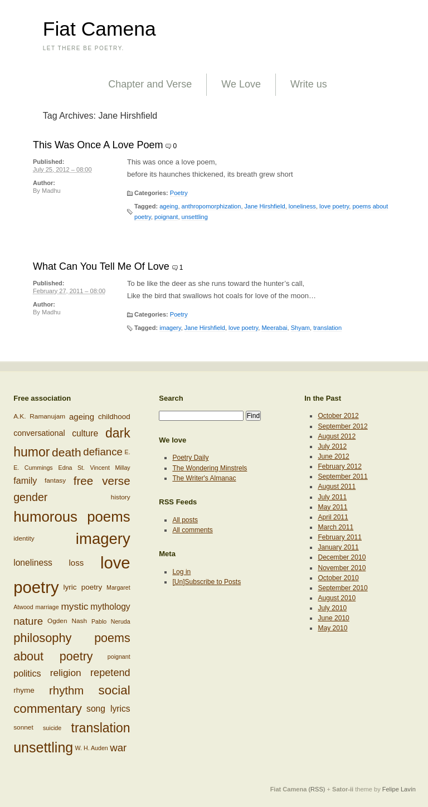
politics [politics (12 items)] (27, 673)
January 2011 (338, 547)
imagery (170, 327)
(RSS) (316, 789)
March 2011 (335, 527)
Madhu (51, 190)
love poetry (334, 206)
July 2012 (332, 446)
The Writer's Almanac (204, 478)
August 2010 (337, 598)
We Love (241, 84)
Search (171, 398)
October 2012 (338, 416)
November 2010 (342, 568)
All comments (192, 530)
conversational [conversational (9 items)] (39, 432)
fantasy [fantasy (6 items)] (55, 480)
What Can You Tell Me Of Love (101, 266)
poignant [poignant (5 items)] (119, 656)
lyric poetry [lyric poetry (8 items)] (83, 586)
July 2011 (332, 497)
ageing (168, 206)
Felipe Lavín (399, 789)
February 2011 (340, 537)
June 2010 (333, 618)
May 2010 (332, 628)
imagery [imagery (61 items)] (103, 538)
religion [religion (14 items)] (65, 672)
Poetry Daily (190, 457)
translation (327, 327)
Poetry (179, 192)
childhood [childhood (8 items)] (114, 417)
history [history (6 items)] (120, 497)
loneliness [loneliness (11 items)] (32, 562)
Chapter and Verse (150, 84)
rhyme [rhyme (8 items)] (24, 690)
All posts (185, 520)
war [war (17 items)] (118, 747)
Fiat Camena (99, 29)
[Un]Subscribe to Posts (206, 582)
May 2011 (332, 507)
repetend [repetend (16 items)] (110, 672)
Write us (308, 84)
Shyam (300, 327)
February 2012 (340, 466)
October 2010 (338, 578)
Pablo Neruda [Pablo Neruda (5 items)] (110, 621)
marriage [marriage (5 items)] (47, 607)
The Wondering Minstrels (209, 468)
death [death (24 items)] (66, 452)
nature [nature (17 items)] (28, 621)
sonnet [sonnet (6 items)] (23, 727)
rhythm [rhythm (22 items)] (66, 690)
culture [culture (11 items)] (85, 432)
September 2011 (342, 476)
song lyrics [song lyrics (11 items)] (108, 708)
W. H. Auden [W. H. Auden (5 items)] (91, 748)
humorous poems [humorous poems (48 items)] (71, 516)
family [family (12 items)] (25, 480)
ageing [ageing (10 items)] (81, 416)
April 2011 (333, 517)
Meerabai (274, 327)
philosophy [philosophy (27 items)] (42, 638)
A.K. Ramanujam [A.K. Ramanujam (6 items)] (39, 417)
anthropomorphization (211, 206)
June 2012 (333, 456)
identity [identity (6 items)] (23, 538)
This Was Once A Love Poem (98, 144)
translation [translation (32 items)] (100, 728)
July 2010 (332, 608)
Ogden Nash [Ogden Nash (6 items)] (67, 621)
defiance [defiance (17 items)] (103, 452)
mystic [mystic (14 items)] (74, 606)
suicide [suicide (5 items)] (52, 728)
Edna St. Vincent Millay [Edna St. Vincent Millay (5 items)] (94, 467)
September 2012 (342, 426)
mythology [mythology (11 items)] (110, 606)
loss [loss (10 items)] (76, 562)
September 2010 (342, 588)
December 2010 (342, 557)
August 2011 (337, 486)
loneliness (302, 206)
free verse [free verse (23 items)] (102, 480)
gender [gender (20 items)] (30, 497)
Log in (181, 572)
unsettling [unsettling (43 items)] (43, 747)
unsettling (195, 216)
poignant (166, 216)
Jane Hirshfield (265, 206)
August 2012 (337, 436)
